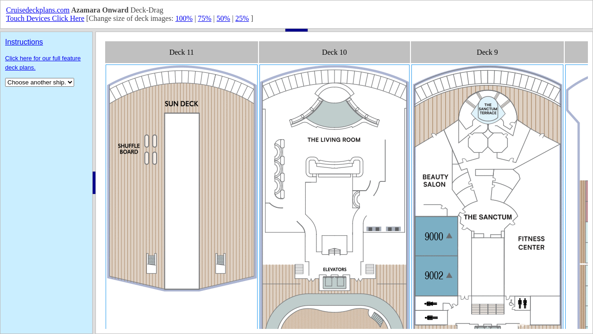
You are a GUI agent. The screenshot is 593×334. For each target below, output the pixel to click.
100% (183, 18)
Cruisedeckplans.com (37, 10)
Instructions (24, 42)
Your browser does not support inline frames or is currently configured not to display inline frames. (344, 183)
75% (204, 18)
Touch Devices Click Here (45, 18)
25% (242, 18)
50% (223, 18)
